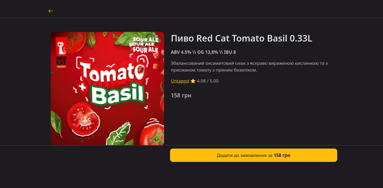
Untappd (180, 81)
